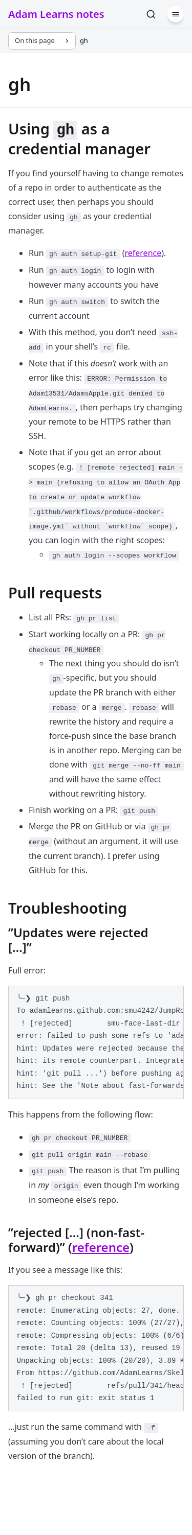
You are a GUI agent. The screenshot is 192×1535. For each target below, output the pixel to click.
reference (142, 253)
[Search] (151, 14)
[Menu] (175, 14)
